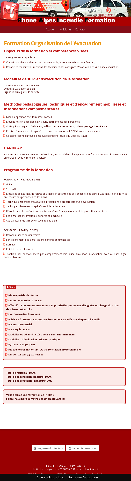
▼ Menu (65, 29)
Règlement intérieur (48, 448)
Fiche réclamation (82, 448)
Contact (80, 29)
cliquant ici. (58, 398)
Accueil (50, 29)
